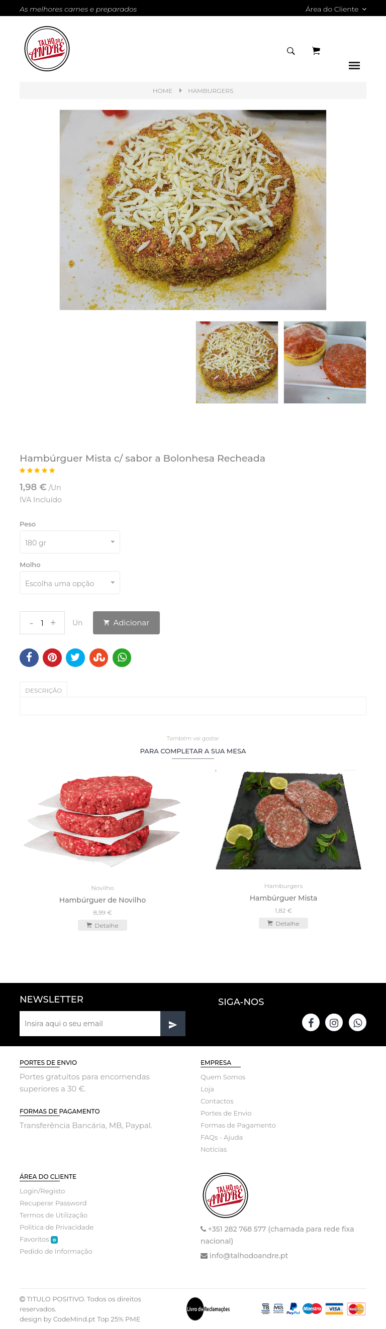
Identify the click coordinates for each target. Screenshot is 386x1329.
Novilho (102, 888)
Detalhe (102, 925)
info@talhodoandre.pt (249, 1255)
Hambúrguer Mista (284, 898)
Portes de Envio (226, 1113)
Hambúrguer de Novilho (102, 900)
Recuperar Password (53, 1203)
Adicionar (127, 622)
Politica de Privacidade (56, 1227)
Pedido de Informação (56, 1251)
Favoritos (39, 1239)
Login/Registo (42, 1191)
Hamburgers (210, 90)
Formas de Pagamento (238, 1125)
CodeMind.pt (74, 1319)
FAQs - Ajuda (222, 1137)
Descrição (43, 690)
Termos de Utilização (53, 1215)
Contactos (217, 1101)
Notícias (214, 1149)
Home (162, 90)
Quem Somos (223, 1077)
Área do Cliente (336, 9)
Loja (207, 1089)
